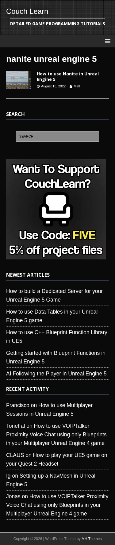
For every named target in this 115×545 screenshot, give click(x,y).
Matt (77, 86)
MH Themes (92, 539)
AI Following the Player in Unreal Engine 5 (56, 374)
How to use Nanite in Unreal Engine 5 (68, 76)
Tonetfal (15, 426)
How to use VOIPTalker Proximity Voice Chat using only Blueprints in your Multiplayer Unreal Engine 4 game (56, 434)
